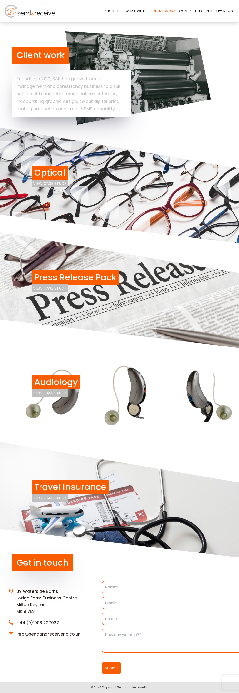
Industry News (219, 11)
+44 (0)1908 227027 (37, 622)
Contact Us (190, 11)
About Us (113, 11)
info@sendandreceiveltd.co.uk (48, 634)
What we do (137, 11)
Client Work (163, 11)
